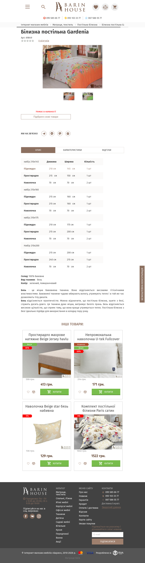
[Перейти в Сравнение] (105, 7)
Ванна (59, 538)
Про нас (83, 492)
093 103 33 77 (112, 496)
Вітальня (60, 526)
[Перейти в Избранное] (95, 7)
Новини (83, 496)
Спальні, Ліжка (64, 498)
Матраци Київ (72, 558)
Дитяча (60, 518)
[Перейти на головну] (72, 7)
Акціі (58, 542)
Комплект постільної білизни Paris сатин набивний (98, 410)
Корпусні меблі (64, 506)
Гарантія (83, 500)
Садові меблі (63, 522)
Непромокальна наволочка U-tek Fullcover (98, 337)
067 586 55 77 (112, 500)
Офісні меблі (63, 510)
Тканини (60, 514)
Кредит (83, 504)
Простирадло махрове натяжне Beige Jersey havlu (46, 337)
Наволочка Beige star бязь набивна (46, 408)
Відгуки (83, 512)
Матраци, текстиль (61, 493)
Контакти (84, 516)
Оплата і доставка (88, 508)
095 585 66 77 (112, 492)
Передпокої (62, 534)
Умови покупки (87, 523)
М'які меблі (62, 502)
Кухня (59, 530)
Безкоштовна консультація (142, 284)
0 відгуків (43, 41)
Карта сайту (85, 520)
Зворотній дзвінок (111, 507)
